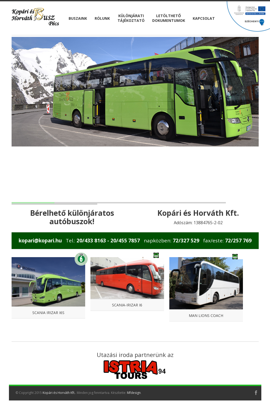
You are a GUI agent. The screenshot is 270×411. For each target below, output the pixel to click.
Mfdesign (134, 392)
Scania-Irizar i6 (127, 304)
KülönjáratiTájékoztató (131, 18)
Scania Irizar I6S (48, 312)
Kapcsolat (204, 18)
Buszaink (78, 18)
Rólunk (102, 18)
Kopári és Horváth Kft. (59, 392)
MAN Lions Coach (206, 315)
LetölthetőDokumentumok (168, 18)
